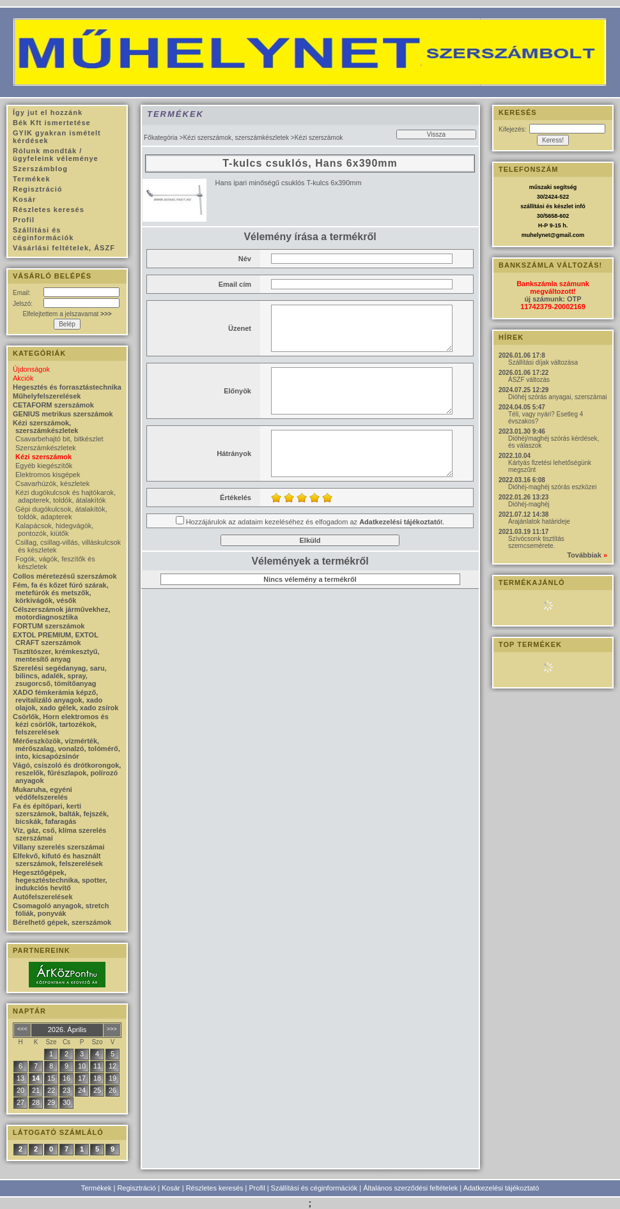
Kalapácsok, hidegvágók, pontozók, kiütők (54, 529)
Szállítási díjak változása (543, 362)
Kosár (171, 1188)
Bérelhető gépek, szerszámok (62, 922)
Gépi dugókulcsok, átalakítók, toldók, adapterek (61, 513)
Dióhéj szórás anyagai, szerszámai (557, 396)
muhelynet (536, 235)
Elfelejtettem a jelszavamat (66, 313)
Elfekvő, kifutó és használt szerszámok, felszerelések (58, 859)
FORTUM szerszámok (48, 626)
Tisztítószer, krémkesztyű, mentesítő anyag (56, 655)
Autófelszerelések (43, 897)
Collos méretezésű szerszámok (65, 576)
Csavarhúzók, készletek (52, 483)
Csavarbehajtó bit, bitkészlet (59, 439)
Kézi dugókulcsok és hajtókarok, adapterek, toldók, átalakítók (65, 496)
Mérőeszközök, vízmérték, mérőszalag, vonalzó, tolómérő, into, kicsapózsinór (66, 748)
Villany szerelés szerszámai (59, 847)
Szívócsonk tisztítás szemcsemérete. (536, 542)
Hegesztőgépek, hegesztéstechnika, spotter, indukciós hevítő (60, 880)
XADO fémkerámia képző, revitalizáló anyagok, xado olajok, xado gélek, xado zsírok (65, 699)
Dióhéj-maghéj (528, 504)
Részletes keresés (215, 1188)
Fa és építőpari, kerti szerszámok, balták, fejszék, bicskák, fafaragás (61, 813)
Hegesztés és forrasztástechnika (67, 387)
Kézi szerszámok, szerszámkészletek (236, 137)
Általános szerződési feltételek (410, 1188)
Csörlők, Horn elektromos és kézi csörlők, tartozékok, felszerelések (61, 724)
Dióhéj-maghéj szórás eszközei (552, 486)
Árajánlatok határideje (539, 521)
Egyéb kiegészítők (43, 465)
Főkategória (161, 137)
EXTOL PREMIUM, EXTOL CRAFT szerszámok (55, 638)
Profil (257, 1188)
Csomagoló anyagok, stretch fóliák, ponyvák (61, 909)
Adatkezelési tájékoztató (501, 1188)
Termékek (96, 1188)
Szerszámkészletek (45, 448)
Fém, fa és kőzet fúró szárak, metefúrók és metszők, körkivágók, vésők (61, 592)
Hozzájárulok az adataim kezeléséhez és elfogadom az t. (315, 522)
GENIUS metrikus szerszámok (63, 414)
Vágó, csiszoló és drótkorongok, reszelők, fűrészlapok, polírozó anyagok (67, 772)
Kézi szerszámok (43, 456)
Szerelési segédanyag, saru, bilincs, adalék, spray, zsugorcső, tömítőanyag (60, 675)
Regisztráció (136, 1188)
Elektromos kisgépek (48, 474)
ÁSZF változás (529, 379)
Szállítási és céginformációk (314, 1188)
